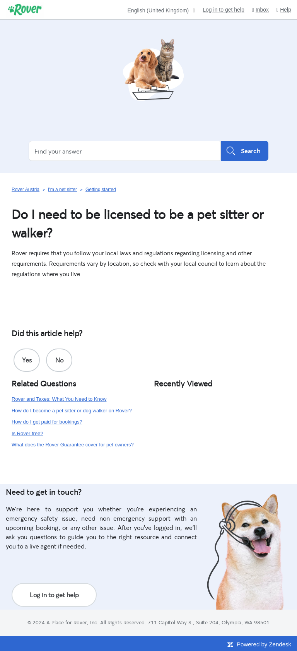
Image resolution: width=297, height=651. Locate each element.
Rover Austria (25, 189)
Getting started (100, 189)
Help (284, 10)
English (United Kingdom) (159, 11)
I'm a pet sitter (62, 189)
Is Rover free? (27, 433)
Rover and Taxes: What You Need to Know (59, 399)
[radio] (27, 360)
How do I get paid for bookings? (47, 422)
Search (244, 151)
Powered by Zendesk (264, 644)
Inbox (260, 10)
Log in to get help (223, 9)
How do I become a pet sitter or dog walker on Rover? (72, 410)
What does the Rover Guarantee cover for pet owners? (73, 445)
